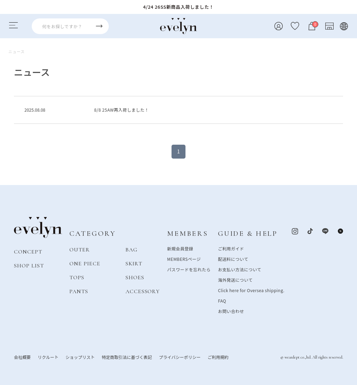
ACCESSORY (143, 291)
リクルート (48, 357)
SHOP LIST (29, 265)
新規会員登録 (180, 248)
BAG (131, 249)
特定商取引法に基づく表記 (127, 357)
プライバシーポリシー (180, 357)
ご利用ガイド (231, 248)
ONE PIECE (84, 263)
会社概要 (22, 357)
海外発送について (235, 279)
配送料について (233, 259)
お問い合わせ (231, 311)
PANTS (78, 291)
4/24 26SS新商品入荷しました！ (178, 6)
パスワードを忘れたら (189, 269)
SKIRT (134, 263)
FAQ (222, 300)
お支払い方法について (239, 269)
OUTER (79, 249)
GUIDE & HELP (248, 233)
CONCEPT (28, 251)
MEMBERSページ (184, 259)
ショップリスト (80, 357)
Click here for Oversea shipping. (251, 290)
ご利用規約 (217, 357)
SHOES (135, 277)
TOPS (76, 277)
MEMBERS (187, 233)
